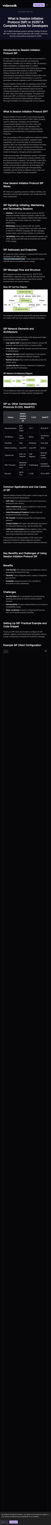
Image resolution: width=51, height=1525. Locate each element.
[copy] (46, 651)
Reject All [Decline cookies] (4, 1522)
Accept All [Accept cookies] (13, 1522)
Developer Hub (23, 11)
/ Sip (31, 11)
